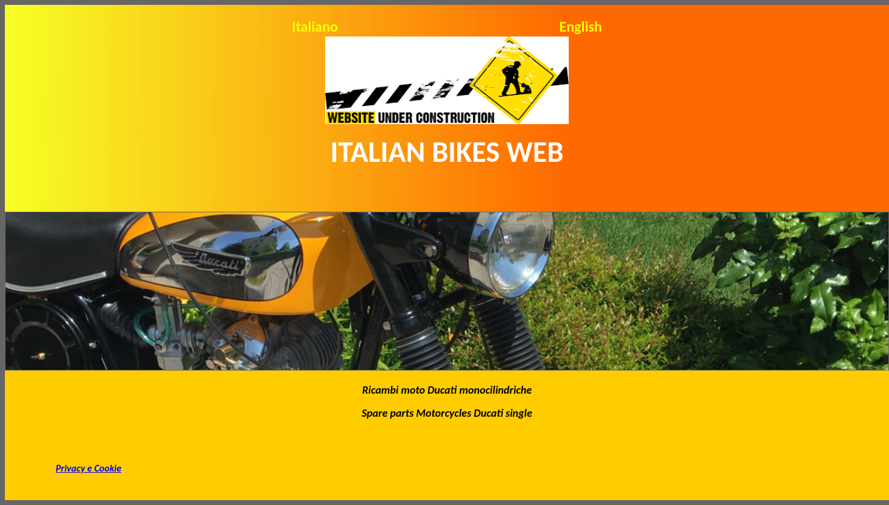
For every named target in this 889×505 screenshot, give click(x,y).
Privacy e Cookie (89, 468)
